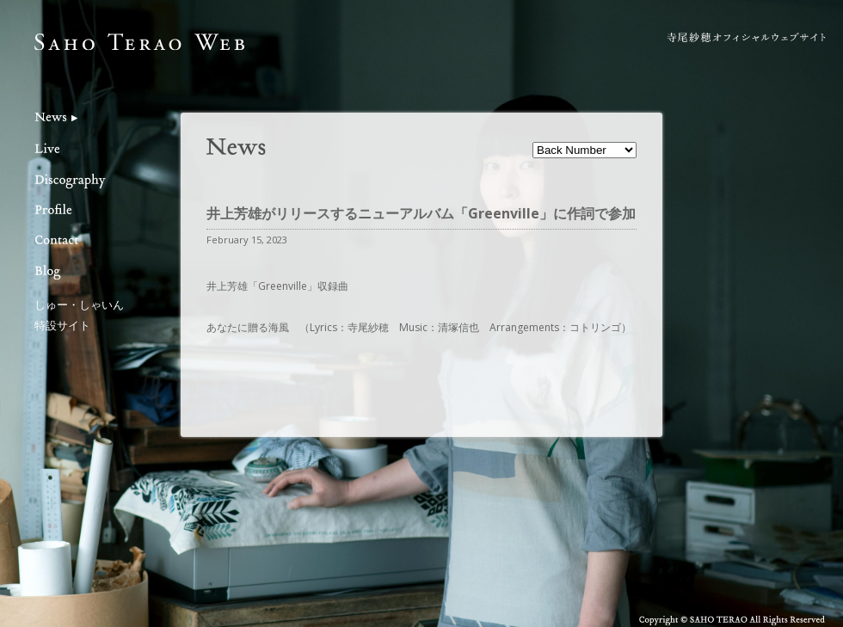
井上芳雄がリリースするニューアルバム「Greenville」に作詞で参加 (421, 213)
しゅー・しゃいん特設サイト (79, 314)
